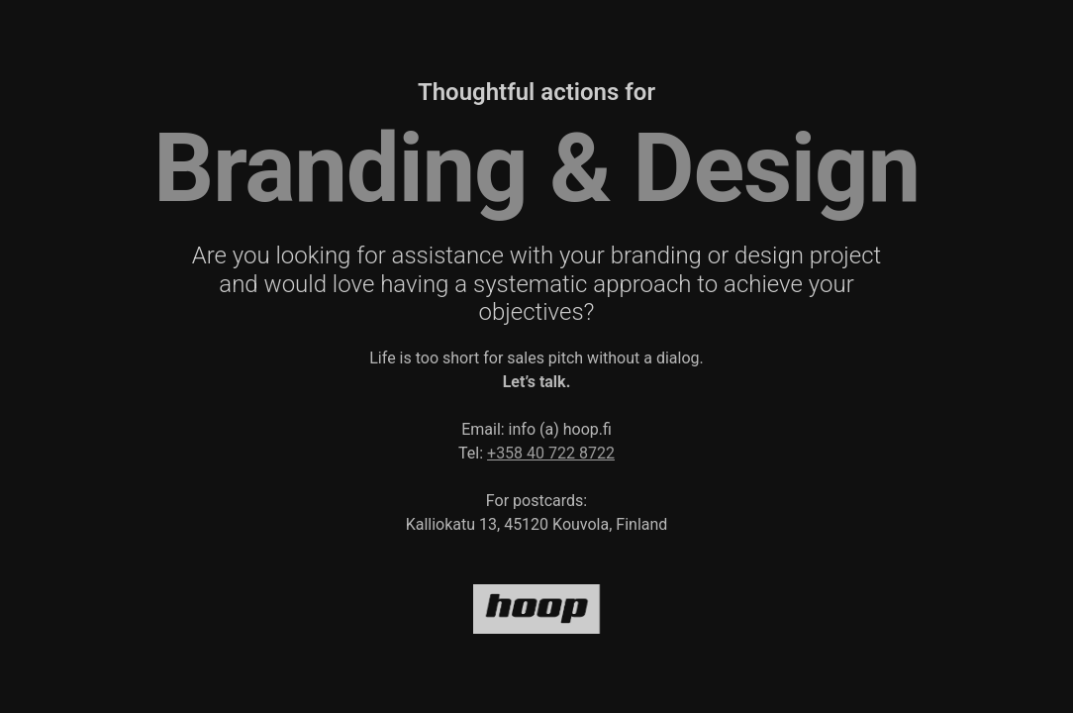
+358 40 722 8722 (551, 453)
